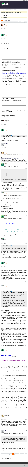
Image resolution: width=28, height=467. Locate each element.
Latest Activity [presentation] (6, 20)
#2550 (26, 435)
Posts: (10, 145)
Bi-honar (5, 414)
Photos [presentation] (9, 20)
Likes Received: (14, 145)
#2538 (26, 124)
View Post (11, 135)
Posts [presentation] (2, 20)
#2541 (26, 156)
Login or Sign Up (24, 0)
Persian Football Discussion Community (12, 9)
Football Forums (6, 9)
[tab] (2, 20)
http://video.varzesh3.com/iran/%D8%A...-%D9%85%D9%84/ (10, 158)
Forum (3, 9)
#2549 (26, 419)
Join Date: (5, 145)
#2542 (26, 168)
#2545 (26, 243)
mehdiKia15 (6, 143)
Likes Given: (19, 145)
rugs (5, 430)
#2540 (26, 147)
